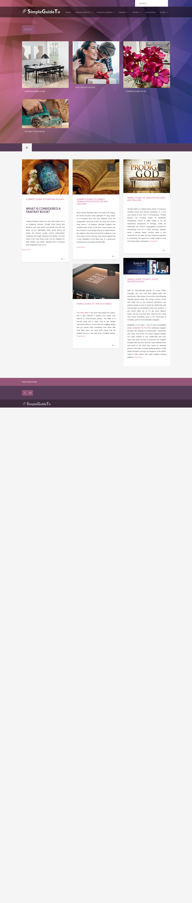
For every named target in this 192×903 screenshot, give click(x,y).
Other (163, 12)
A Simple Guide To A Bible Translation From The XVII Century (92, 201)
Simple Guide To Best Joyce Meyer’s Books (142, 280)
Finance (122, 12)
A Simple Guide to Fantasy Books (45, 199)
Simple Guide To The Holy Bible (94, 303)
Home (68, 12)
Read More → (27, 250)
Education (150, 12)
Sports (135, 12)
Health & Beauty (82, 12)
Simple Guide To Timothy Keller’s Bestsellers (146, 198)
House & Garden (104, 12)
